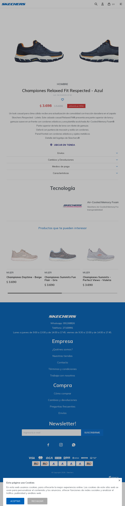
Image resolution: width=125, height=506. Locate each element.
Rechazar (37, 501)
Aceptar (15, 501)
